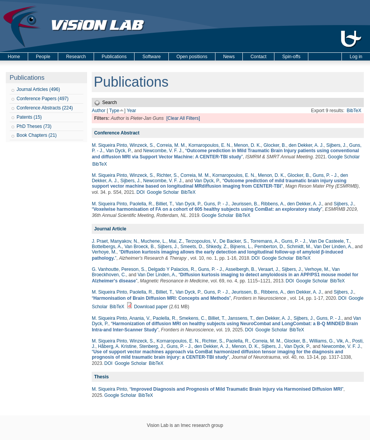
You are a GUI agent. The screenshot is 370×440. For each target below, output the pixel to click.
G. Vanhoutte (105, 269)
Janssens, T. (240, 318)
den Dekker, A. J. (306, 145)
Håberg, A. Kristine (117, 346)
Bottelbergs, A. (107, 246)
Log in (356, 56)
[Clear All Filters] (183, 118)
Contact (258, 56)
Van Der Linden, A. (333, 246)
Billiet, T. (164, 204)
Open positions (192, 56)
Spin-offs (291, 56)
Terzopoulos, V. (201, 241)
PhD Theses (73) (34, 126)
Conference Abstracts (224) (45, 108)
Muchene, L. (153, 241)
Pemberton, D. (269, 246)
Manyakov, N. (124, 241)
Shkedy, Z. (216, 246)
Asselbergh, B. (240, 269)
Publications (114, 56)
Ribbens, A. (272, 204)
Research (76, 56)
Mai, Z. (176, 241)
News (229, 56)
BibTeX (353, 110)
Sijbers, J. (336, 145)
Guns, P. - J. (325, 175)
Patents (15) (29, 117)
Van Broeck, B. (139, 246)
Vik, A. (343, 341)
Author (98, 110)
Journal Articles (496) (38, 89)
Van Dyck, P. (119, 150)
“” (219, 183)
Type (114, 110)
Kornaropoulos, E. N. (209, 145)
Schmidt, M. (299, 246)
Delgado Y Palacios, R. (171, 269)
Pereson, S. (133, 269)
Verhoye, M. (104, 252)
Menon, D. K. (247, 145)
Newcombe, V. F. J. (163, 150)
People (43, 56)
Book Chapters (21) (37, 135)
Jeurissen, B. (245, 204)
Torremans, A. (264, 241)
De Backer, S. (233, 241)
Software (151, 56)
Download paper (151, 306)
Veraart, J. (268, 269)
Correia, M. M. (171, 145)
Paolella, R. (141, 204)
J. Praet (100, 241)
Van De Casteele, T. (329, 241)
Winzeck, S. (142, 145)
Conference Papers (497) (43, 98)
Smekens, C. (192, 318)
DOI (140, 192)
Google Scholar (344, 157)
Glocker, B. (275, 145)
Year (131, 110)
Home (14, 56)
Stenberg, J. (151, 346)
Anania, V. (140, 318)
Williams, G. (321, 341)
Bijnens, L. (241, 246)
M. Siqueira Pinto (109, 145)
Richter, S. (167, 175)
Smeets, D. (191, 246)
